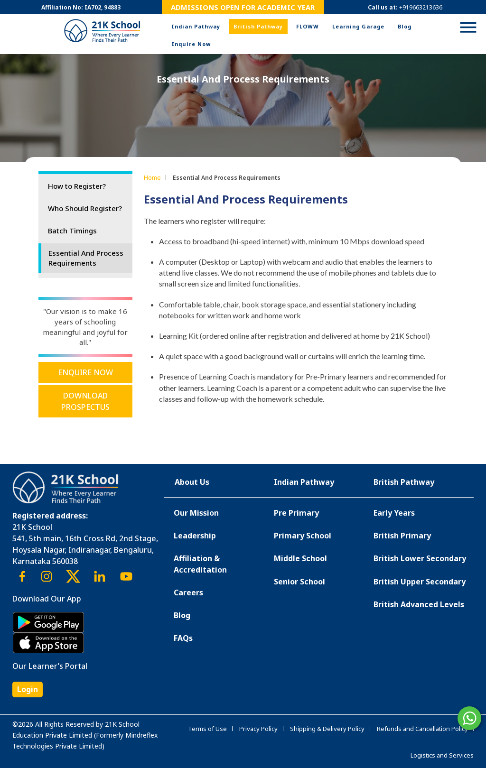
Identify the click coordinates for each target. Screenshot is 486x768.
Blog (404, 26)
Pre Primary (296, 513)
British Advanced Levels (419, 604)
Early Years (394, 513)
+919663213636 (420, 7)
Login (27, 689)
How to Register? (77, 186)
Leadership (195, 535)
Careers (188, 592)
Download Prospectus (85, 401)
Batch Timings (72, 230)
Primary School (302, 535)
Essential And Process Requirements (85, 258)
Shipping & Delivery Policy (327, 728)
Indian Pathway (195, 26)
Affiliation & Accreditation (200, 563)
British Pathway (258, 26)
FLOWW (307, 26)
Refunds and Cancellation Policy (422, 728)
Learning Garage (358, 26)
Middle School (300, 558)
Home (152, 177)
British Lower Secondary (420, 558)
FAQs (183, 638)
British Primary (402, 535)
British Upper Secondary (420, 581)
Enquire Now (191, 43)
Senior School (299, 581)
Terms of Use (207, 728)
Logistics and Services (442, 755)
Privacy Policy (258, 728)
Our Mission (196, 513)
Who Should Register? (85, 208)
